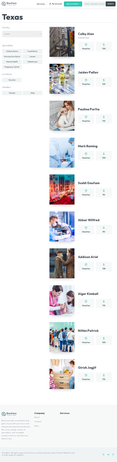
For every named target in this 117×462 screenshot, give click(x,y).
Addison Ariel (88, 257)
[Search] (111, 3)
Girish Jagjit (87, 368)
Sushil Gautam (89, 183)
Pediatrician (83, 37)
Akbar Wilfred (89, 220)
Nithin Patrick (88, 331)
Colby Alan (86, 34)
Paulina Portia (89, 109)
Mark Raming (87, 146)
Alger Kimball (88, 294)
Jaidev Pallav (88, 72)
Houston (86, 48)
